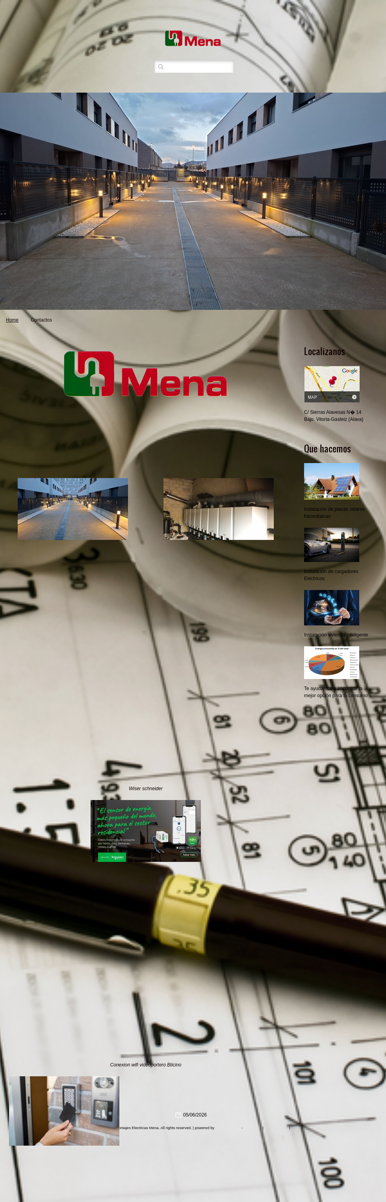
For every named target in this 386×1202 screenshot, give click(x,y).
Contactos (41, 320)
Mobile (296, 1128)
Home (12, 320)
